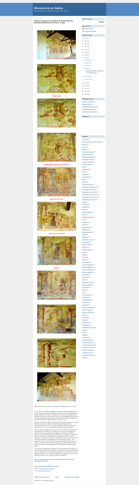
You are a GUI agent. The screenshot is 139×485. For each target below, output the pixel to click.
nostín (84, 252)
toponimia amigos (87, 340)
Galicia (84, 209)
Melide (84, 234)
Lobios (84, 224)
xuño (87, 65)
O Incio (84, 257)
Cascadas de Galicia (88, 157)
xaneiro (88, 79)
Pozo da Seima (86, 295)
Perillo (84, 280)
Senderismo (85, 325)
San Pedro (85, 317)
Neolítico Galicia (86, 249)
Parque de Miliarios (87, 264)
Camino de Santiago (88, 152)
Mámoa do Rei (86, 227)
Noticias (84, 254)
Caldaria (84, 149)
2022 (85, 46)
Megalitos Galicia (87, 232)
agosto (88, 63)
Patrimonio (85, 277)
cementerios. (85, 169)
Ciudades (84, 174)
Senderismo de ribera (88, 327)
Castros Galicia (86, 164)
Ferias (84, 202)
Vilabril (84, 357)
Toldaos (84, 335)
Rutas (83, 315)
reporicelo (85, 302)
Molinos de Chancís (87, 239)
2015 (85, 58)
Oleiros (84, 259)
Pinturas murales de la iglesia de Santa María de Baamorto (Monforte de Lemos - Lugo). (53, 22)
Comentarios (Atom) (48, 480)
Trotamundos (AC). (87, 355)
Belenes (84, 144)
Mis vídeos (85, 237)
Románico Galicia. (87, 312)
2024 (85, 41)
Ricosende (85, 305)
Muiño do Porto (86, 244)
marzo (87, 76)
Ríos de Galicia (86, 310)
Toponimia (85, 337)
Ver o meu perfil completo (89, 31)
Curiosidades (85, 177)
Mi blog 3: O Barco (87, 104)
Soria (83, 332)
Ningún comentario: (50, 468)
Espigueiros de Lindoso (88, 199)
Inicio (57, 477)
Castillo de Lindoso (87, 159)
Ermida (84, 182)
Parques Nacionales (87, 269)
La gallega (85, 222)
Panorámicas (85, 262)
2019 (85, 55)
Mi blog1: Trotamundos (88, 101)
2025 (85, 38)
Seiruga (84, 320)
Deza (83, 179)
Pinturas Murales (46, 470)
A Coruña (84, 139)
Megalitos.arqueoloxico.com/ (90, 106)
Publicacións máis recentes (41, 477)
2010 (85, 91)
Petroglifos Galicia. (87, 282)
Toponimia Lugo (86, 352)
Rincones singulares (87, 307)
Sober (84, 330)
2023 (85, 43)
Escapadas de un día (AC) (89, 192)
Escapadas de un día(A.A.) (89, 197)
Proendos (85, 297)
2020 (85, 52)
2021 (85, 49)
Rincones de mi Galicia (48, 8)
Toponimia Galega (87, 350)
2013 (85, 83)
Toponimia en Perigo (88, 347)
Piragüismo (85, 287)
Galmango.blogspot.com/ (89, 109)
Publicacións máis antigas (71, 477)
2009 (85, 94)
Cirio (83, 172)
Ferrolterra (85, 204)
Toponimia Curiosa (87, 342)
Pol (83, 292)
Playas (84, 290)
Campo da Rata (86, 154)
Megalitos (85, 229)
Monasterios (85, 242)
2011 (85, 88)
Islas (83, 219)
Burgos (84, 147)
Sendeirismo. (85, 322)
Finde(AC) (85, 207)
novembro (89, 60)
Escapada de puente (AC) (89, 187)
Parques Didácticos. (87, 267)
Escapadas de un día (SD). (89, 194)
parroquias (85, 274)
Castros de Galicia (87, 162)
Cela (83, 167)
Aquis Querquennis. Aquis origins (91, 142)
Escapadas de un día (88, 189)
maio (87, 68)
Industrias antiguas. (87, 217)
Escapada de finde (87, 184)
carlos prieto (88, 28)
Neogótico (85, 247)
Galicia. (40, 470)
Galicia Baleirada (87, 212)
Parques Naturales (87, 272)
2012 (85, 86)
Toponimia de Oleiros (88, 345)
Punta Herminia (86, 300)
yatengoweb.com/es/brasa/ (89, 111)
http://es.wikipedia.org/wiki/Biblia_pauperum (46, 466)
